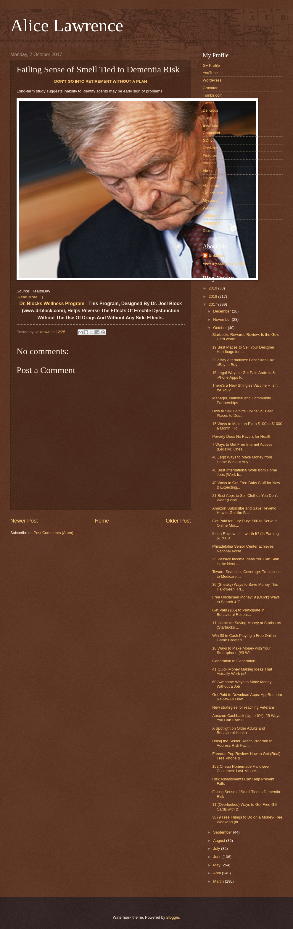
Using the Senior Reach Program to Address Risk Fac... (242, 743)
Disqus (208, 230)
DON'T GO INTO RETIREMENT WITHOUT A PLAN (100, 81)
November (222, 319)
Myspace (210, 200)
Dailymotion (213, 178)
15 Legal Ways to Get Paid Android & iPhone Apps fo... (243, 374)
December (222, 311)
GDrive (209, 140)
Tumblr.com (213, 95)
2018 (213, 296)
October (220, 328)
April (217, 873)
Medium (209, 215)
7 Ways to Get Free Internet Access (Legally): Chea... (242, 446)
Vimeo (208, 170)
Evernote (210, 125)
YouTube (210, 73)
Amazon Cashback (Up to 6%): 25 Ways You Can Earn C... (246, 717)
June (218, 857)
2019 (213, 288)
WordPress (212, 80)
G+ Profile (211, 65)
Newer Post (24, 521)
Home (102, 521)
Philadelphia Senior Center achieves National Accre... (243, 548)
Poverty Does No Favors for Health (241, 436)
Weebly (209, 208)
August (219, 840)
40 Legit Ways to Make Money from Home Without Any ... (242, 459)
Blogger (172, 917)
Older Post (178, 521)
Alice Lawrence (66, 25)
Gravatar (210, 88)
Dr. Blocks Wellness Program (52, 303)
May (217, 865)
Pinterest (210, 155)
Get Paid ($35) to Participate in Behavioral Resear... (238, 612)
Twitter (208, 103)
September (223, 832)
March (219, 881)
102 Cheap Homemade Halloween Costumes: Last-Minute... (241, 768)
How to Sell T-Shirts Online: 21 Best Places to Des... (242, 413)
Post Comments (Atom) (53, 533)
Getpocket (211, 133)
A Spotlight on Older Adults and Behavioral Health (238, 730)
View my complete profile (224, 263)
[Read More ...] (30, 297)
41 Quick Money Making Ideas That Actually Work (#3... (242, 671)
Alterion (209, 163)
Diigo (207, 118)
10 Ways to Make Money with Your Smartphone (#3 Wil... (241, 650)
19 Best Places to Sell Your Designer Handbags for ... (243, 349)
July (217, 848)
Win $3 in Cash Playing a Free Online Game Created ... (244, 637)
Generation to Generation (233, 661)
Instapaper (212, 223)
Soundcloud (213, 193)
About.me (211, 185)
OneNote (210, 148)
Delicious (210, 110)
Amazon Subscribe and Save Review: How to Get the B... (244, 510)
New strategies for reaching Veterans (243, 707)
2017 (213, 304)
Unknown (217, 255)
